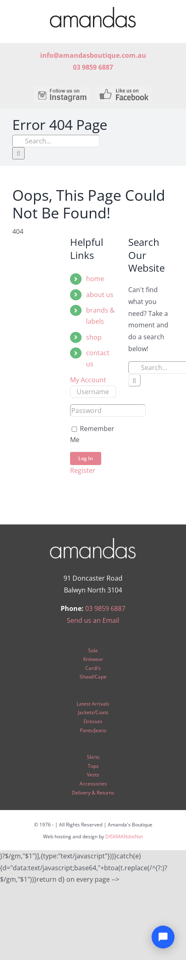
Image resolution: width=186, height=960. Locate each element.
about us (99, 294)
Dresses (93, 721)
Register (82, 470)
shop (94, 337)
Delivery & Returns (93, 792)
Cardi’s (93, 668)
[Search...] (56, 141)
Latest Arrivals (93, 703)
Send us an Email (93, 620)
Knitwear (93, 659)
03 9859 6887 (105, 608)
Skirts (93, 756)
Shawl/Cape (93, 676)
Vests (93, 774)
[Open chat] (163, 937)
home (95, 278)
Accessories (93, 783)
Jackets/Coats (93, 712)
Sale (93, 650)
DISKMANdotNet (124, 836)
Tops (93, 766)
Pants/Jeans (93, 730)
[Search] (18, 153)
